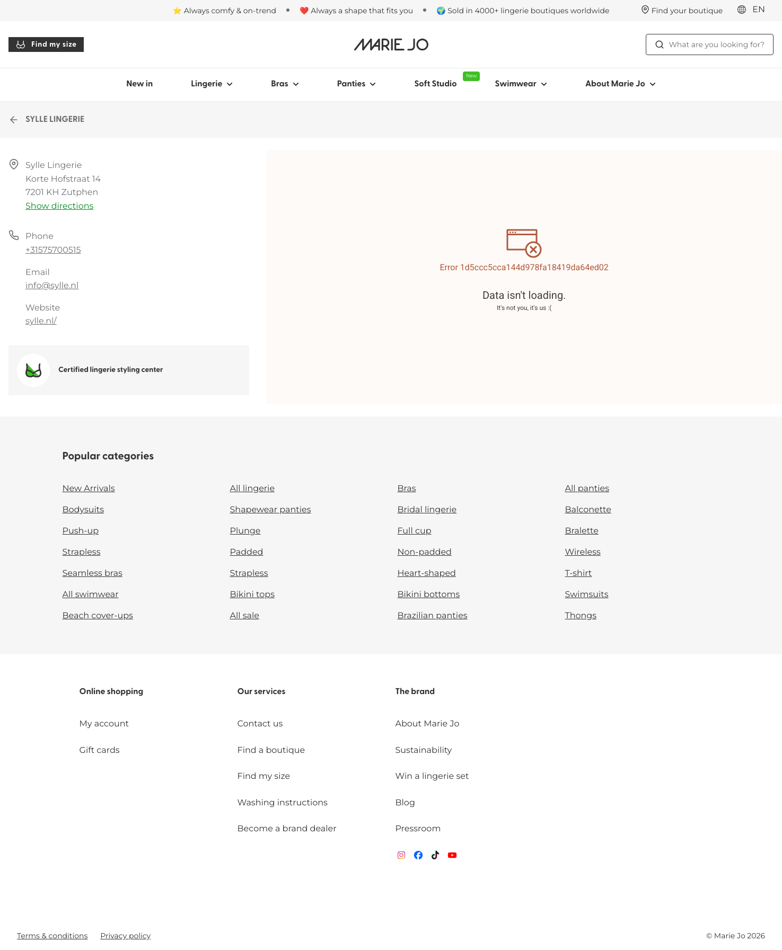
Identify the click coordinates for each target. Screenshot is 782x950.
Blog (405, 803)
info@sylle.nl (51, 286)
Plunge (245, 531)
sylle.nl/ (41, 321)
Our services (262, 692)
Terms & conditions (52, 935)
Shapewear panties (270, 510)
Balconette (588, 510)
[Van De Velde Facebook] (418, 857)
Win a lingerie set (432, 776)
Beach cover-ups (98, 616)
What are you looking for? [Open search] (710, 44)
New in (139, 84)
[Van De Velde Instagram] (401, 857)
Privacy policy (125, 935)
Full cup (415, 531)
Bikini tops (252, 595)
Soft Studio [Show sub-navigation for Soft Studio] (445, 80)
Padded (246, 552)
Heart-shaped (427, 574)
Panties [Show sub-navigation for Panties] (356, 84)
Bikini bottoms (429, 595)
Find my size (46, 44)
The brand (415, 692)
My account (104, 724)
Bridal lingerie (427, 510)
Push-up (81, 531)
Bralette (582, 531)
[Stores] (682, 10)
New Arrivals (89, 489)
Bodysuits (83, 510)
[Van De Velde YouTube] (452, 857)
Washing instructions (283, 803)
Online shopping (112, 692)
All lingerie (252, 489)
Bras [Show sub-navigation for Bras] (285, 84)
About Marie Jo (427, 724)
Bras (407, 489)
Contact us (260, 724)
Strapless (82, 552)
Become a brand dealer (287, 829)
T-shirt (578, 574)
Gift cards (100, 750)
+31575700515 (53, 250)
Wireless (583, 552)
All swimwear (91, 595)
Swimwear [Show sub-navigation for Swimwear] (521, 84)
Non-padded (425, 552)
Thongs (581, 616)
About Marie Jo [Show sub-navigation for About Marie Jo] (620, 84)
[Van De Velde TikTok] (435, 857)
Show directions (59, 206)
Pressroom (418, 829)
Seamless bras (92, 574)
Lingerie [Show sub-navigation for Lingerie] (212, 84)
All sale (245, 616)
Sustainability (423, 750)
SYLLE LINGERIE (46, 119)
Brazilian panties (433, 616)
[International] (754, 10)
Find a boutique (271, 750)
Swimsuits (587, 595)
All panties (587, 489)
